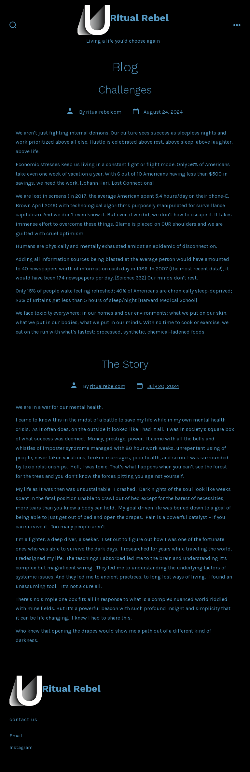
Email (15, 735)
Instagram (21, 747)
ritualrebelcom (103, 112)
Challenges (125, 90)
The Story (125, 364)
